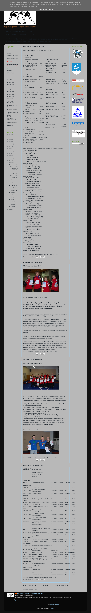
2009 (10, 209)
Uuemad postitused (29, 585)
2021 (10, 137)
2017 (10, 146)
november (13, 185)
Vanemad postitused (61, 585)
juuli (12, 194)
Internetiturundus (54, 604)
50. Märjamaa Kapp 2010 (32, 266)
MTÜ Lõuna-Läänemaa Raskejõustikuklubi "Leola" (30, 593)
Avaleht (45, 585)
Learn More (43, 9)
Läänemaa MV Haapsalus (32, 363)
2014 (10, 153)
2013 (10, 155)
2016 (10, 148)
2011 (10, 160)
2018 (10, 144)
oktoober (13, 187)
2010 (10, 162)
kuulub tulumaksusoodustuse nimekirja (43, 41)
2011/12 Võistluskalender (32, 469)
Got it (51, 9)
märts (12, 201)
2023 (10, 134)
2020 (10, 139)
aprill (12, 199)
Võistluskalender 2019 (12, 58)
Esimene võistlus (48, 424)
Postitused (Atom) (33, 589)
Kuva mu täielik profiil (12, 600)
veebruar (13, 204)
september (13, 190)
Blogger (51, 608)
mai (12, 197)
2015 (10, 151)
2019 (10, 141)
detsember (13, 164)
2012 (10, 158)
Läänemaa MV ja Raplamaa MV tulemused (38, 50)
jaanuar (12, 206)
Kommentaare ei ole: (28, 256)
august (12, 192)
